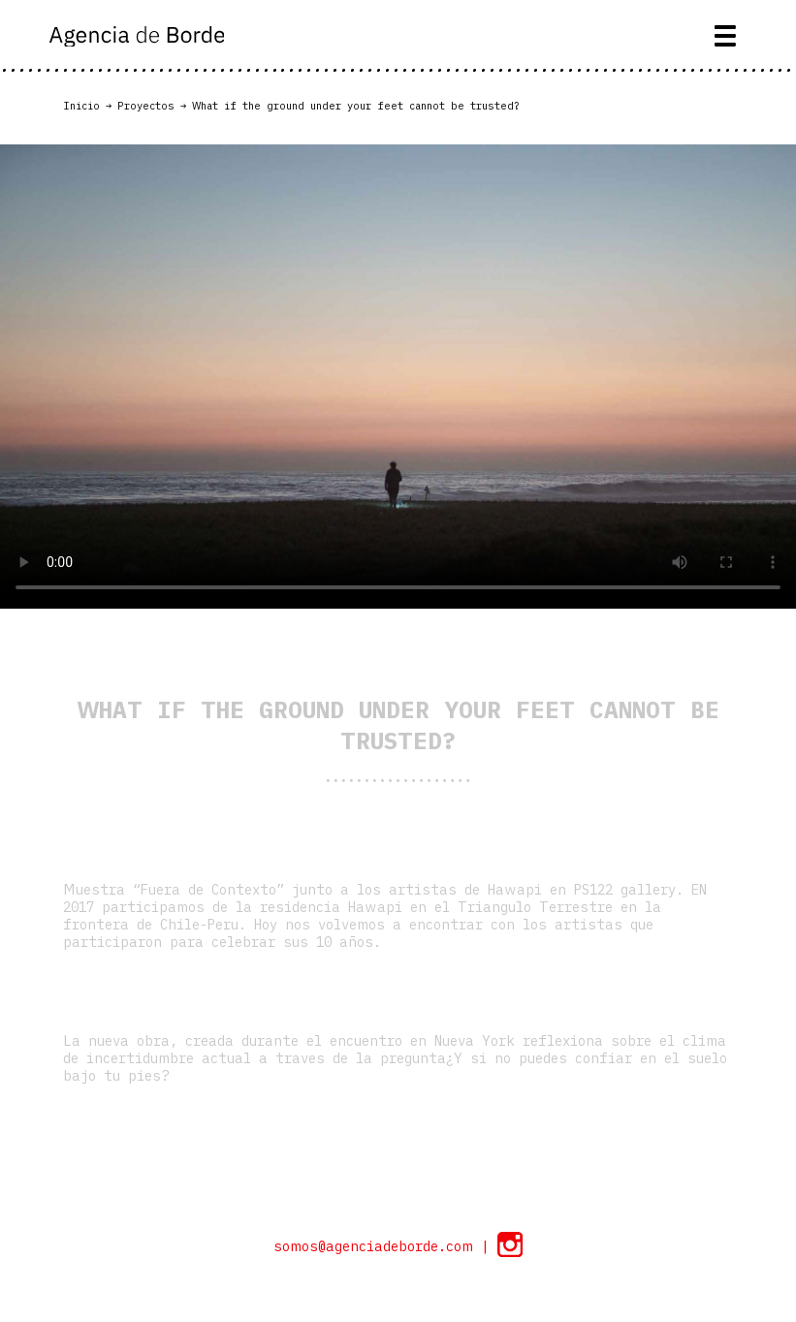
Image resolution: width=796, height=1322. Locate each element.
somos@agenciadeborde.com (377, 1246)
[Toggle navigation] (726, 35)
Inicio (81, 105)
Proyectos (146, 105)
